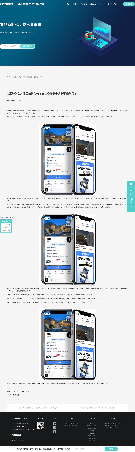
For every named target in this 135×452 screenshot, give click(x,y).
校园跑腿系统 (92, 433)
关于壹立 (102, 4)
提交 (111, 449)
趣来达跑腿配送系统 (92, 425)
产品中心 (75, 4)
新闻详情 (38, 77)
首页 (67, 4)
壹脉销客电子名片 (92, 438)
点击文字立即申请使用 (13, 395)
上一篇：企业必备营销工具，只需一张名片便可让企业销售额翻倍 (37, 408)
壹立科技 (21, 440)
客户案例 (84, 4)
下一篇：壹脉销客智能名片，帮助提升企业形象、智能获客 (98, 408)
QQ (131, 187)
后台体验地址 (112, 4)
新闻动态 (93, 4)
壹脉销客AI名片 (92, 435)
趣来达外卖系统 (92, 428)
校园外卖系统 (92, 430)
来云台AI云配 (92, 440)
